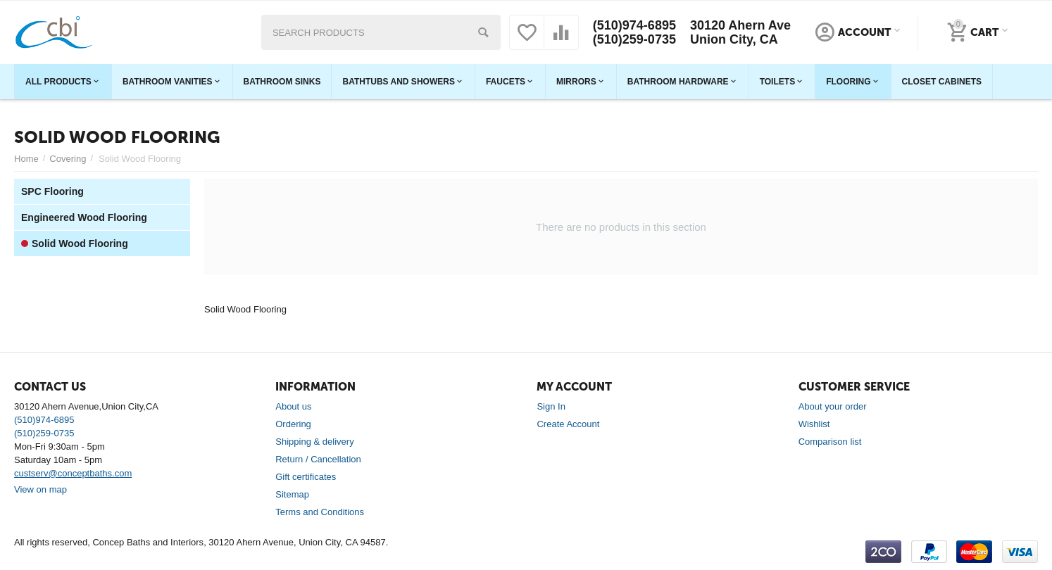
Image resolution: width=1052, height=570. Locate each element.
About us (293, 406)
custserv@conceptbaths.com (73, 473)
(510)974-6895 (634, 25)
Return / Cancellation (318, 459)
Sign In (551, 406)
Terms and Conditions (319, 512)
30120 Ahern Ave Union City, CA (740, 32)
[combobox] (381, 32)
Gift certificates (305, 476)
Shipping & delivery (314, 441)
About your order (833, 406)
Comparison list (830, 441)
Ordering (293, 424)
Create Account (568, 424)
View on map (40, 489)
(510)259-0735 (634, 39)
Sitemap (292, 494)
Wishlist (814, 424)
